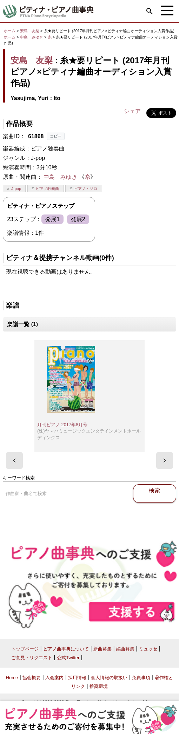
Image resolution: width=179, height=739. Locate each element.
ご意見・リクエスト (31, 657)
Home (12, 677)
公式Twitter (68, 657)
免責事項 (141, 677)
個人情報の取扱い (109, 677)
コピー (55, 136)
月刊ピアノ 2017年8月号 (62, 424)
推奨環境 (99, 686)
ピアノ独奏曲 (47, 188)
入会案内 (54, 677)
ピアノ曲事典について (66, 649)
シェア (132, 111)
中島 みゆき (31, 37)
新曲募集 (102, 649)
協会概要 (31, 677)
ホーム (9, 31)
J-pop (16, 188)
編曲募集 (125, 649)
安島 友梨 (29, 31)
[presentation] (14, 460)
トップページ (25, 649)
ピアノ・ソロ (85, 188)
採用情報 (77, 677)
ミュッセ (148, 649)
